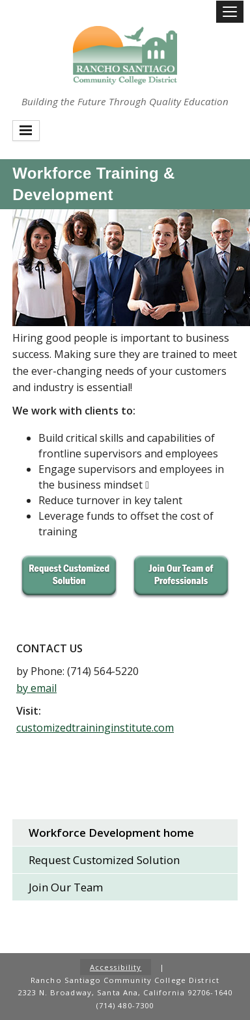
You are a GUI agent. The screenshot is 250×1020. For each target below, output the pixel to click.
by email (36, 688)
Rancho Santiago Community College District (125, 55)
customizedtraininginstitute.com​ (95, 727)
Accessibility (116, 967)
